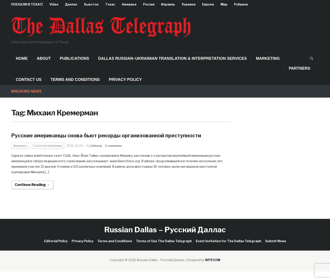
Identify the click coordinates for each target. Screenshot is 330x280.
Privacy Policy (125, 79)
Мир (224, 4)
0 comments (115, 154)
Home (22, 58)
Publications (74, 58)
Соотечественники (47, 154)
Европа (208, 4)
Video (53, 4)
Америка (129, 4)
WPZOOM (212, 268)
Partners (299, 68)
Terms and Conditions (75, 79)
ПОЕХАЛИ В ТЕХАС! (27, 4)
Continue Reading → (32, 193)
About (44, 58)
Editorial (96, 154)
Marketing (268, 58)
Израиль (168, 4)
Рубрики (241, 4)
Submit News (275, 249)
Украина (189, 4)
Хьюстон (91, 4)
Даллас (71, 4)
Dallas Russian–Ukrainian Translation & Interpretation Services (172, 58)
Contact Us (29, 79)
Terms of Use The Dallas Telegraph (164, 249)
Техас (110, 4)
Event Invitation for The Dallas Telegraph (228, 249)
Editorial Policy (56, 249)
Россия (148, 4)
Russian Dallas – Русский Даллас (165, 238)
